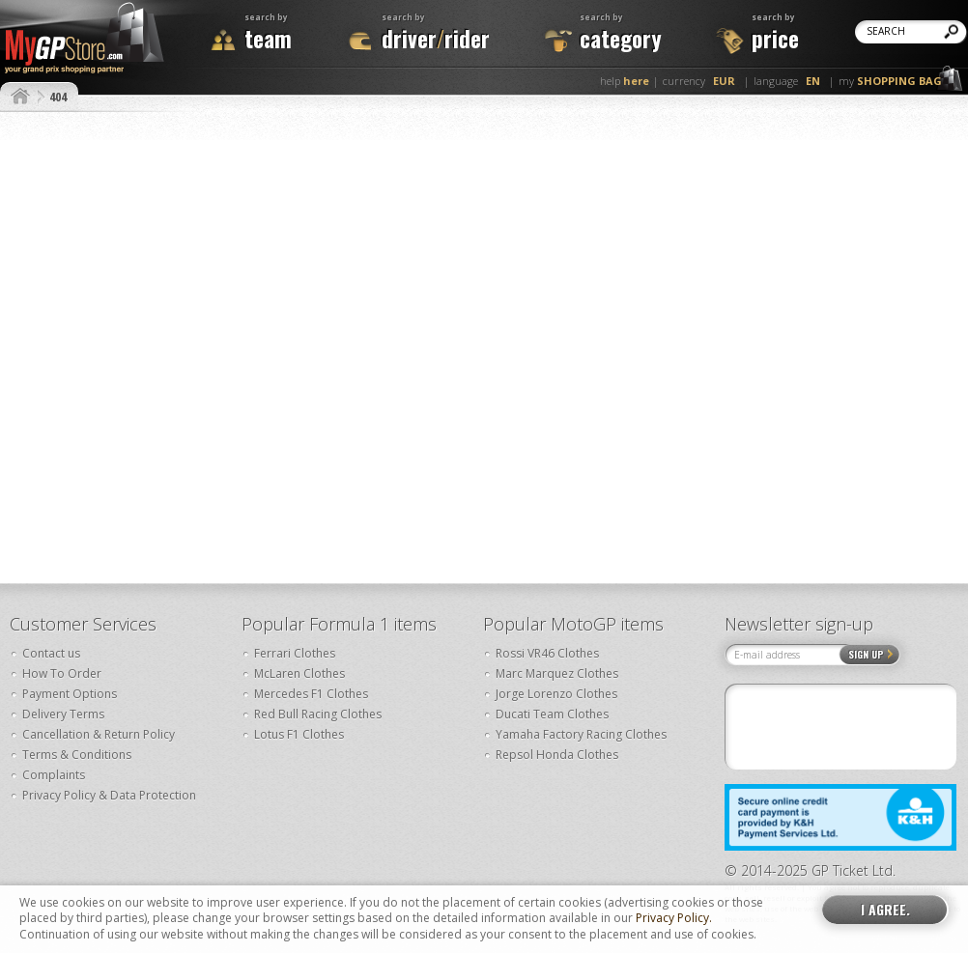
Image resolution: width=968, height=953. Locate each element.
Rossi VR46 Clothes (547, 653)
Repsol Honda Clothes (557, 754)
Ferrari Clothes (294, 653)
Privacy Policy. (674, 918)
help (624, 80)
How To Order (61, 673)
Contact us (51, 653)
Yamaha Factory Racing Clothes (581, 734)
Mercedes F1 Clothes (311, 694)
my (890, 80)
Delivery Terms (63, 714)
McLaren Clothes (299, 673)
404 (58, 96)
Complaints (53, 775)
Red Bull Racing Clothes (318, 714)
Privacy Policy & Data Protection (109, 795)
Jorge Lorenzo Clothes (556, 694)
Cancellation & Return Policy (98, 734)
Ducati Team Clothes (552, 714)
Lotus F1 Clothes (299, 734)
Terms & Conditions (76, 754)
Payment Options (69, 694)
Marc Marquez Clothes (557, 673)
